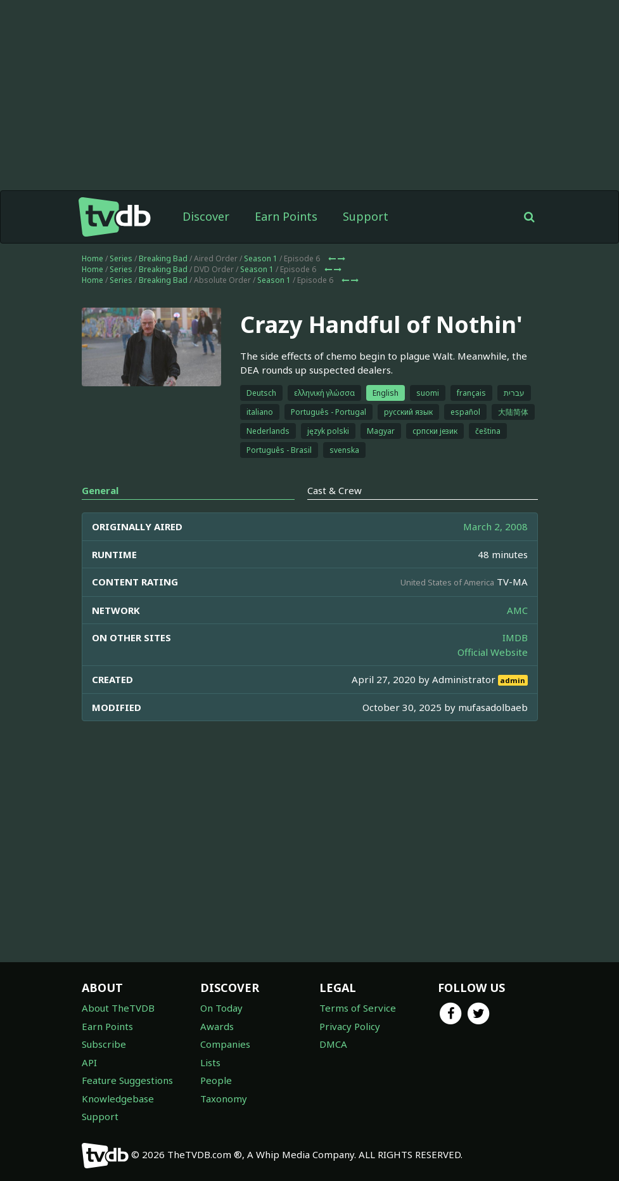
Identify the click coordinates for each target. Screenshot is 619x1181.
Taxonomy (223, 1098)
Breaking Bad (163, 258)
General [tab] (100, 490)
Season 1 (261, 258)
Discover (205, 216)
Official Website (492, 652)
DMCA (333, 1044)
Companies (225, 1044)
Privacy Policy (349, 1026)
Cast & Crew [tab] (334, 490)
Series (121, 258)
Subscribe (104, 1044)
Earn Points (286, 216)
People (216, 1080)
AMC (517, 610)
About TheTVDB (118, 1008)
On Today (221, 1008)
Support (365, 216)
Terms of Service (357, 1008)
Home (92, 258)
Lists (210, 1062)
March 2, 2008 (495, 526)
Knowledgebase (118, 1098)
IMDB (515, 637)
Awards (217, 1026)
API (89, 1062)
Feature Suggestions (127, 1080)
